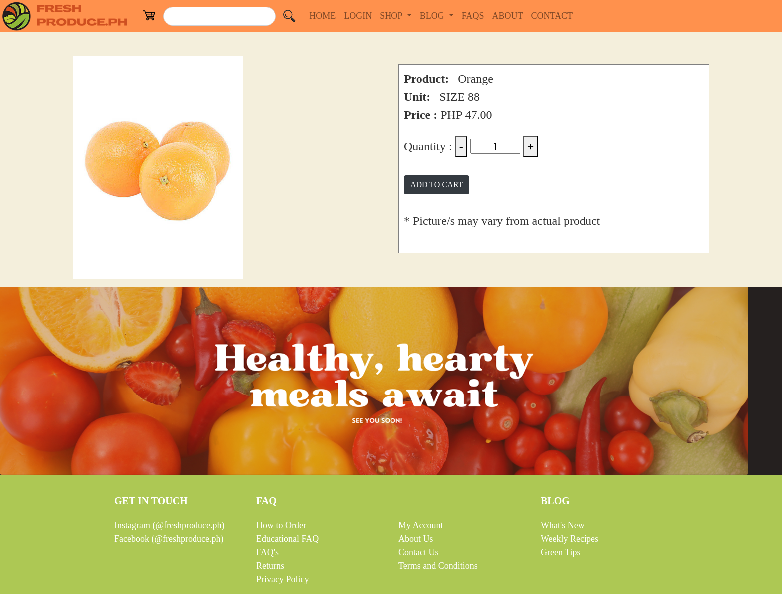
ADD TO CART (436, 184)
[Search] (219, 16)
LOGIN (360, 15)
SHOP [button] (392, 16)
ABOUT (509, 15)
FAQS (475, 15)
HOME (324, 15)
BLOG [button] (433, 16)
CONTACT (554, 15)
